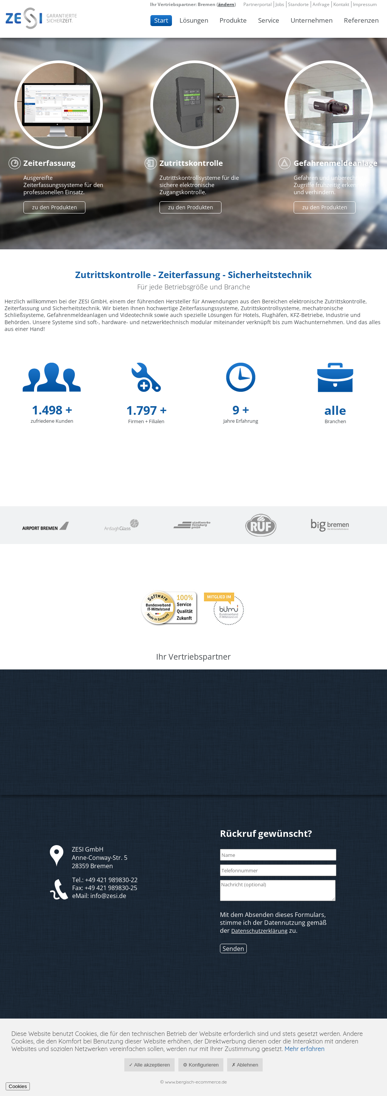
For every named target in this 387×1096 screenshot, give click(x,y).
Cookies (18, 1086)
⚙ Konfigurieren (201, 1065)
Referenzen (361, 20)
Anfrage (321, 4)
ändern (226, 4)
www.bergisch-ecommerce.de (196, 1082)
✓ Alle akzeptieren (149, 1065)
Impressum (365, 4)
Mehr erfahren (305, 1049)
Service (268, 20)
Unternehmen (312, 20)
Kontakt (341, 4)
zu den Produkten (54, 207)
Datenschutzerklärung (259, 930)
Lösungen (194, 20)
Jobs (280, 4)
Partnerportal (257, 4)
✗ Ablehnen (245, 1065)
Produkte (233, 20)
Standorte (298, 4)
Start (161, 20)
